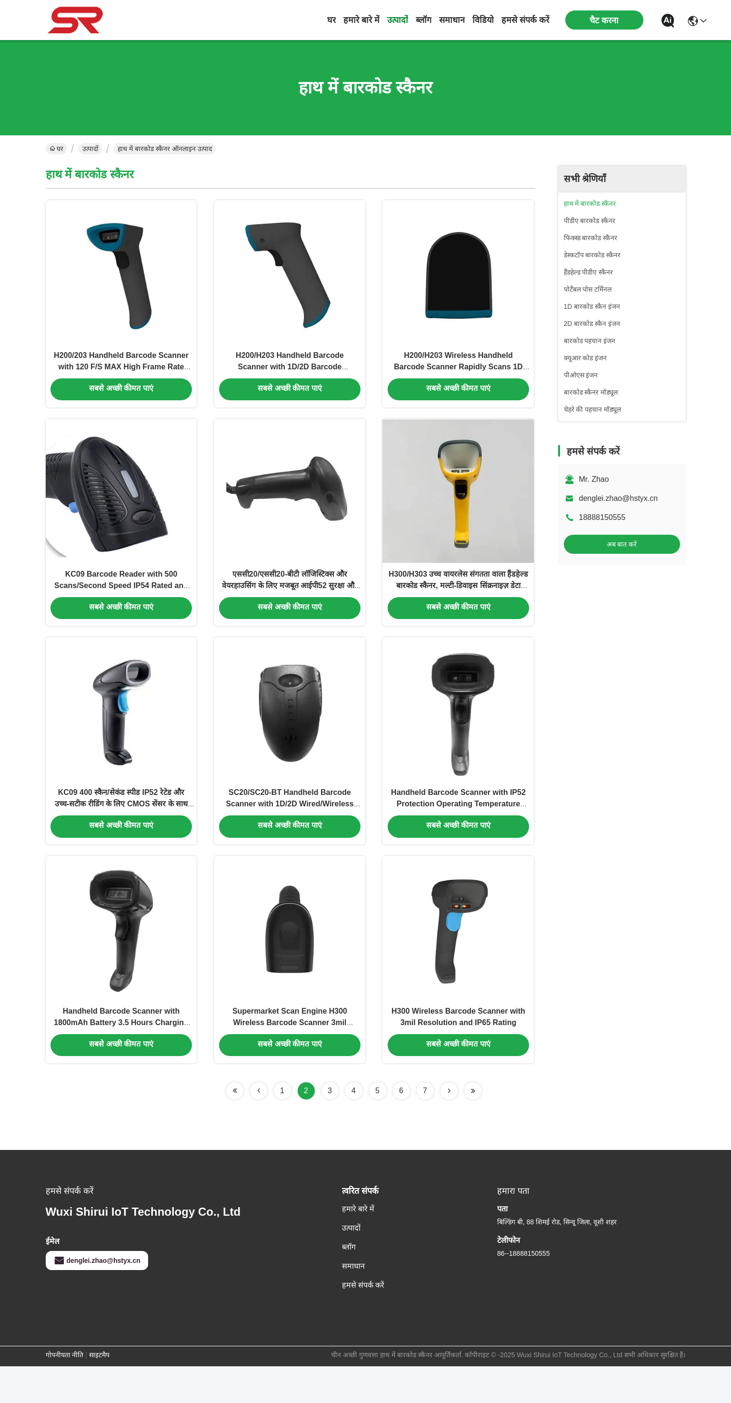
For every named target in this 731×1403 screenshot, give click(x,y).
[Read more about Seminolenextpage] (234, 1127)
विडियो (483, 20)
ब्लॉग (423, 20)
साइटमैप (99, 1391)
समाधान (452, 20)
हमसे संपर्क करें (525, 20)
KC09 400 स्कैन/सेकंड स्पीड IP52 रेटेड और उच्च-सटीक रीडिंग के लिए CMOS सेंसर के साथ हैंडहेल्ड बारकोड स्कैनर (121, 829)
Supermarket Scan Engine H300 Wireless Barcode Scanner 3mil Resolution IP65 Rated (289, 1057)
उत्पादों (397, 20)
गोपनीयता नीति (65, 1391)
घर (331, 20)
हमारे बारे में (361, 20)
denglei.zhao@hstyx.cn (618, 498)
